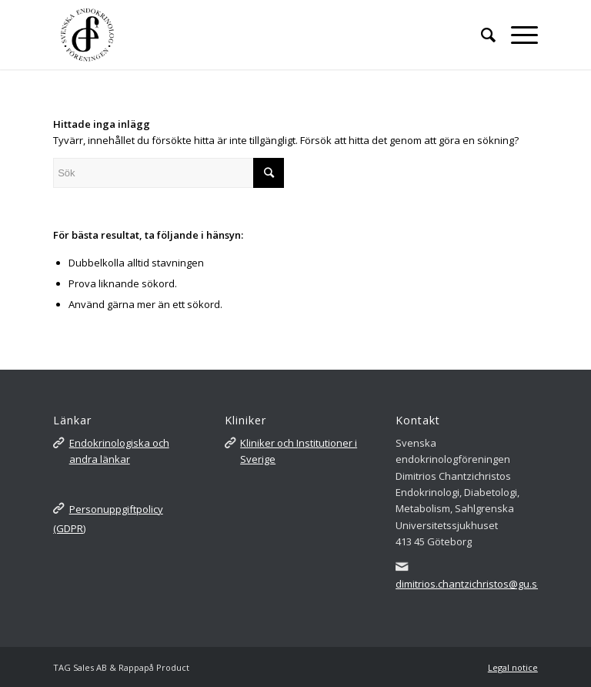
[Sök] (481, 34)
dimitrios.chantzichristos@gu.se (469, 584)
